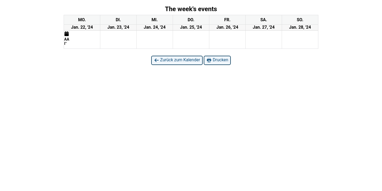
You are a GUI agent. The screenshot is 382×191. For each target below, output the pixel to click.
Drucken (217, 60)
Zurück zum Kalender (177, 60)
